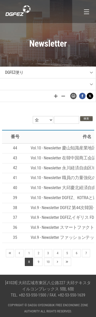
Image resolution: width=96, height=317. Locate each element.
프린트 (73, 96)
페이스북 (82, 96)
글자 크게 (56, 96)
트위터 (90, 96)
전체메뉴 (86, 11)
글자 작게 (63, 96)
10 (48, 262)
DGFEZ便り (14, 72)
